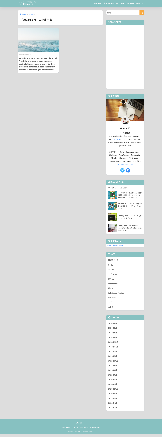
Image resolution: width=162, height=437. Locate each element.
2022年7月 (112, 358)
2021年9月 (112, 367)
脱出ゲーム (112, 298)
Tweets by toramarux (115, 245)
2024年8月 (112, 329)
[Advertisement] (125, 57)
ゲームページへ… (135, 3)
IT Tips (120, 3)
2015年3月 (112, 410)
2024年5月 (112, 334)
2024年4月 (112, 339)
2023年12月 (113, 343)
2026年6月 (112, 324)
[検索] (141, 12)
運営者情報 (66, 431)
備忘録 (111, 289)
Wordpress (113, 284)
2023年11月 (113, 348)
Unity (110, 265)
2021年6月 (112, 377)
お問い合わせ (95, 431)
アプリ (111, 303)
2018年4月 (112, 406)
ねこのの (111, 270)
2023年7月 (112, 353)
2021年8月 (112, 372)
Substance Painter (116, 294)
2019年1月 (112, 401)
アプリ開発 (108, 3)
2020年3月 (112, 382)
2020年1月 (112, 386)
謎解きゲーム (113, 260)
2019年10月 (113, 391)
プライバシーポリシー (125, 164)
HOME (97, 3)
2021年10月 (113, 363)
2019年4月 (112, 396)
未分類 (111, 308)
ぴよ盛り (116, 139)
